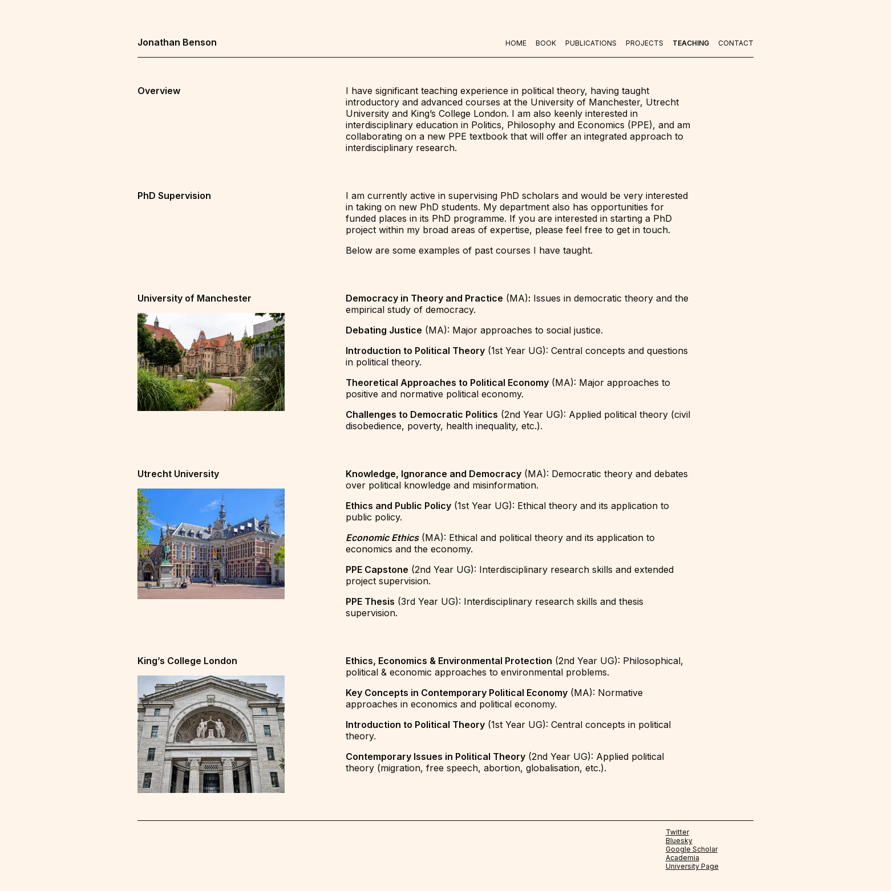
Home (515, 43)
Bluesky (679, 840)
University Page (692, 866)
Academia (682, 857)
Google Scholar (692, 849)
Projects (644, 43)
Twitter (677, 832)
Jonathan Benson (177, 42)
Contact (736, 43)
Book (546, 43)
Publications (591, 43)
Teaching (691, 43)
